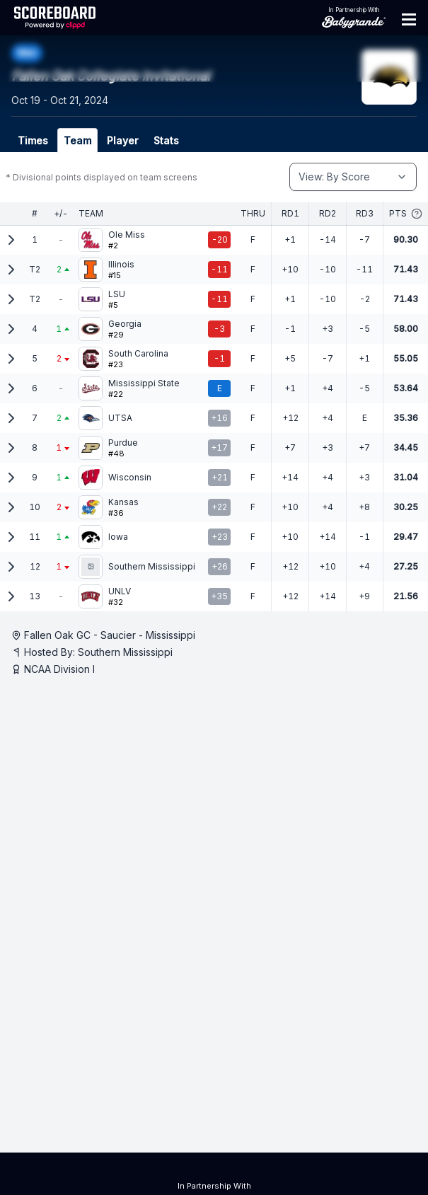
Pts (405, 213)
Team (77, 140)
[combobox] (353, 177)
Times (33, 140)
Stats (166, 140)
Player (122, 140)
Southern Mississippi (125, 652)
